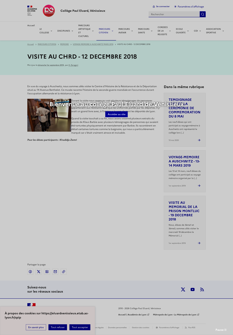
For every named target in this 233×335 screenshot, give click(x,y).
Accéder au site (116, 114)
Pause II (220, 330)
